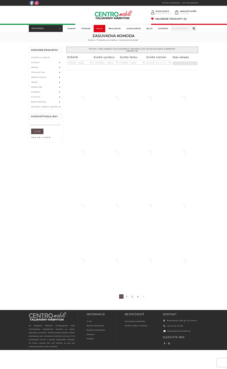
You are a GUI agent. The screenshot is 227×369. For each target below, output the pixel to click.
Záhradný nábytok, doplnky (44, 107)
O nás (89, 340)
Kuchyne (35, 62)
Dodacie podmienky (96, 349)
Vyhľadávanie (194, 28)
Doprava (90, 353)
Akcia (99, 28)
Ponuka (86, 28)
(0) (169, 19)
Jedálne (34, 67)
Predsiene (35, 92)
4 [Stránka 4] (138, 315)
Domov (71, 28)
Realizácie (114, 28)
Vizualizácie (134, 28)
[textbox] (79, 63)
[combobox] (79, 63)
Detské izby (36, 87)
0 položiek (184, 13)
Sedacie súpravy (39, 77)
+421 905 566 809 (189, 3)
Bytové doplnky (38, 102)
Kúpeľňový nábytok (40, 57)
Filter (37, 131)
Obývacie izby (38, 72)
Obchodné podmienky (135, 340)
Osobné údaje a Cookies (136, 345)
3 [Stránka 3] (132, 315)
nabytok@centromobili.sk (179, 350)
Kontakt (163, 28)
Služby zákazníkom (95, 345)
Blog (150, 28)
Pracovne (35, 97)
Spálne (34, 82)
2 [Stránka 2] (127, 315)
